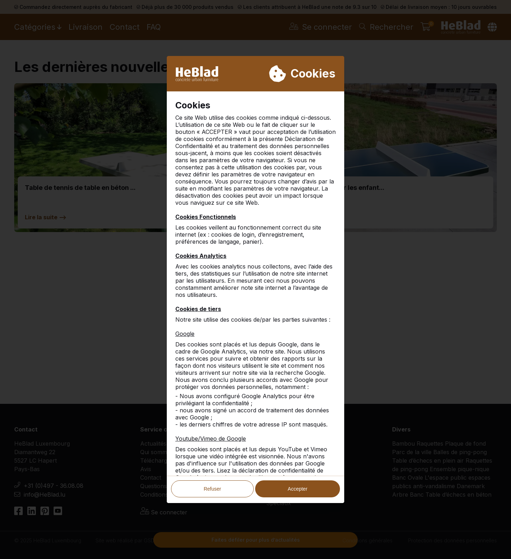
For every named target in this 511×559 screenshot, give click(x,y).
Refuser (212, 489)
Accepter (297, 489)
